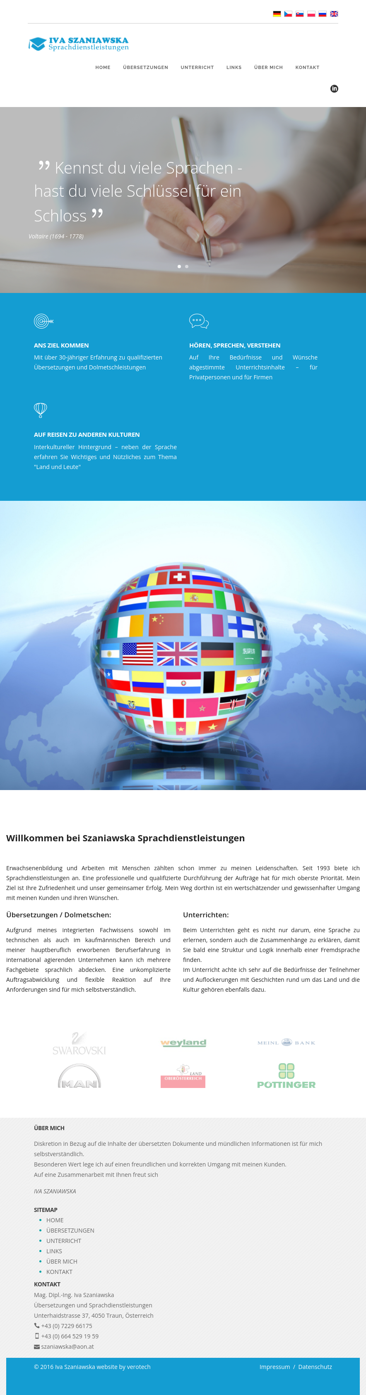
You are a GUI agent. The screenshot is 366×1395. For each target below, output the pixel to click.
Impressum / (277, 1367)
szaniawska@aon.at (67, 1346)
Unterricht (197, 67)
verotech (139, 1367)
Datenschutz (313, 1367)
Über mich (268, 67)
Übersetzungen (145, 67)
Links (234, 67)
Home (103, 67)
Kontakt (308, 67)
